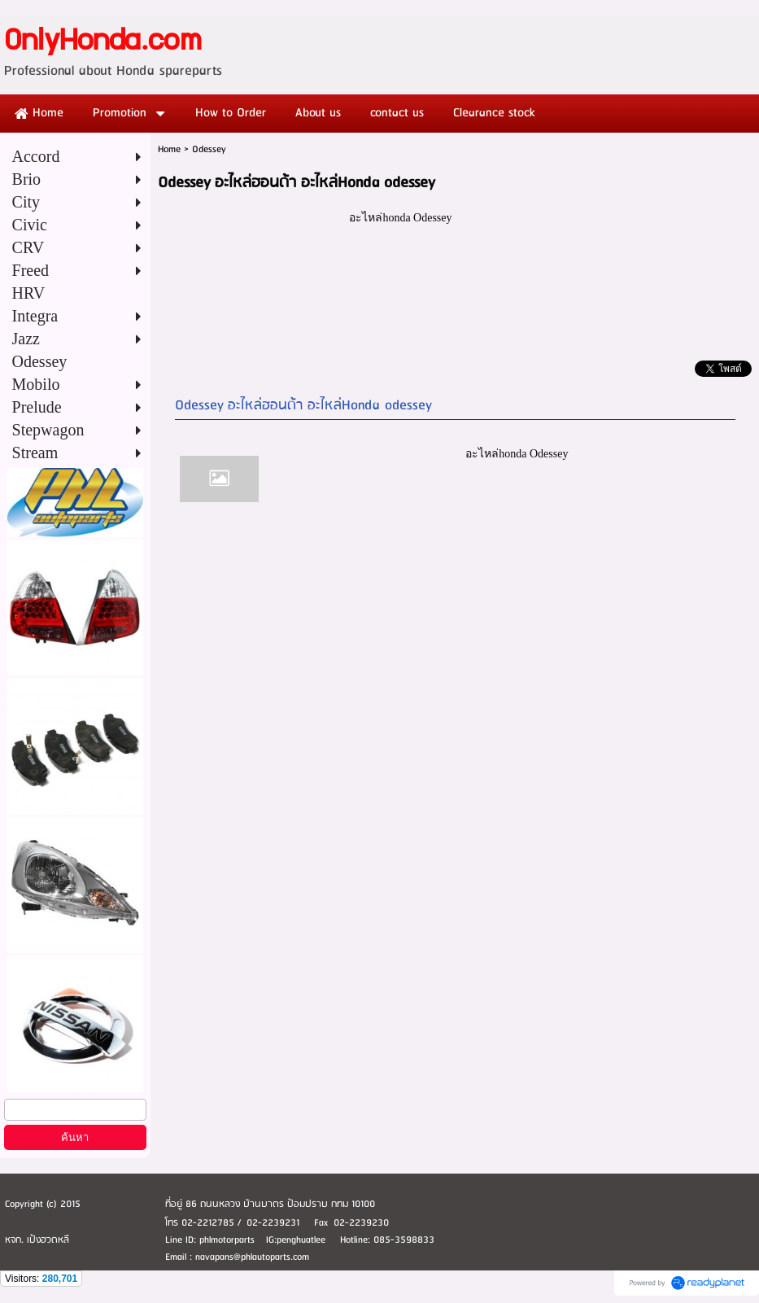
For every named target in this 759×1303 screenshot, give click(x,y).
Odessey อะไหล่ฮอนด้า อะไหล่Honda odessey (303, 406)
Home (169, 149)
